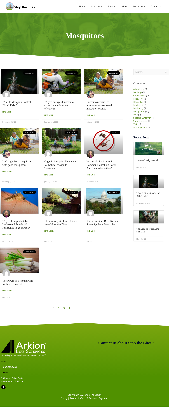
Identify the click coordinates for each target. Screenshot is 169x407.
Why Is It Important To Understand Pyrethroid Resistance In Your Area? (16, 225)
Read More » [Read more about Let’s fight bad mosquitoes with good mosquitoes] (7, 172)
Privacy (64, 398)
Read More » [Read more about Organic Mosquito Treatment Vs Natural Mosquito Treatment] (49, 175)
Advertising (139, 89)
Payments (104, 398)
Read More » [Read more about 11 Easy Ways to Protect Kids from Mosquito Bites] (49, 231)
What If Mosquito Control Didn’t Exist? (16, 103)
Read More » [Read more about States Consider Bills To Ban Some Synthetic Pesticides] (91, 231)
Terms (72, 398)
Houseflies (138, 101)
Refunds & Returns (87, 398)
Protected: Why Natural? (148, 160)
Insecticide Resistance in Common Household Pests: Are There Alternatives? (101, 165)
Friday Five (138, 98)
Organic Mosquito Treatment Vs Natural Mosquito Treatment (60, 165)
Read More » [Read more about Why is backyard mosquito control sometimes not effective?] (49, 115)
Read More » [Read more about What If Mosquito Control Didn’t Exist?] (7, 112)
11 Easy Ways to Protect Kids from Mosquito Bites (60, 223)
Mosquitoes (139, 111)
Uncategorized (140, 127)
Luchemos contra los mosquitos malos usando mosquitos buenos (100, 105)
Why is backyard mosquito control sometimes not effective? (59, 105)
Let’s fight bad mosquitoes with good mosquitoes (17, 163)
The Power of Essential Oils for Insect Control (18, 283)
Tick (135, 124)
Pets (135, 114)
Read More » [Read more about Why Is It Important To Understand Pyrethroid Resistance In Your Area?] (7, 235)
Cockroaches (139, 95)
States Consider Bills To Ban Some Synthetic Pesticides (102, 223)
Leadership (138, 105)
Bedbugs (137, 92)
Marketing (138, 108)
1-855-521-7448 (9, 367)
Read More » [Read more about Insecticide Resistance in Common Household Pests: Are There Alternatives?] (91, 175)
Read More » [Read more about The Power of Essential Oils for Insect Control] (7, 291)
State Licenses (140, 121)
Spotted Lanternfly (142, 117)
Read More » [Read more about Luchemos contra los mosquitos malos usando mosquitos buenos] (91, 115)
